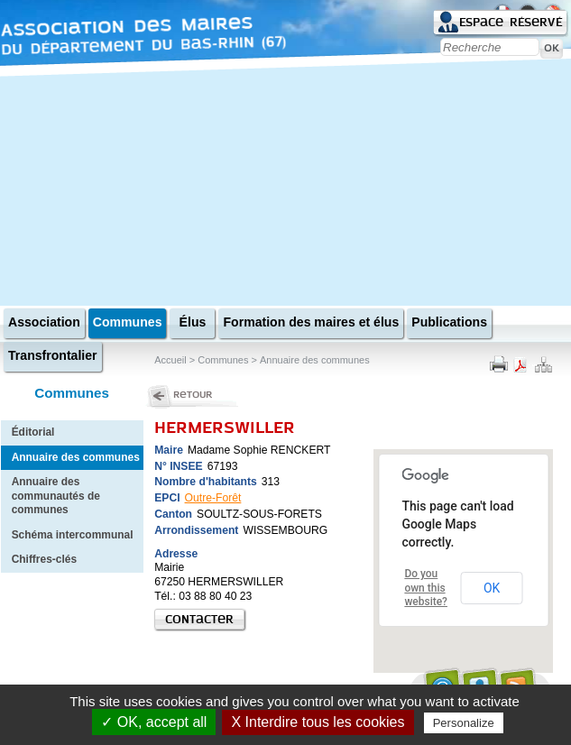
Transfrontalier (52, 355)
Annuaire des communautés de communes (56, 495)
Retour (192, 394)
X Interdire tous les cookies (317, 722)
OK (492, 588)
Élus (193, 322)
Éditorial (33, 432)
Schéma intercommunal (73, 535)
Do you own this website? (425, 587)
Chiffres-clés (44, 559)
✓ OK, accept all (154, 722)
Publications (449, 322)
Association (44, 322)
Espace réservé (510, 22)
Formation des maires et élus (311, 322)
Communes (127, 322)
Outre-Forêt (213, 498)
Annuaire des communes (76, 457)
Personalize (463, 723)
